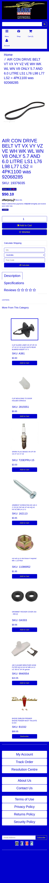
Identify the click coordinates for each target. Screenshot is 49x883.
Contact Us (24, 788)
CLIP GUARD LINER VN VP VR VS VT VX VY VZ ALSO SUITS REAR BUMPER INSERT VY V (24, 347)
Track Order (24, 762)
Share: (9, 189)
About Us (24, 780)
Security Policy (24, 822)
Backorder (24, 736)
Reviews (20, 290)
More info (12, 200)
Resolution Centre (24, 769)
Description (12, 276)
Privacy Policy (24, 807)
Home (8, 55)
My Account (24, 754)
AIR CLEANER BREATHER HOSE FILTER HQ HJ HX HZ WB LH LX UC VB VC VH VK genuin (24, 667)
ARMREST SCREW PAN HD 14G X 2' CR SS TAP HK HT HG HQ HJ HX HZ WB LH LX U (24, 507)
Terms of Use (24, 799)
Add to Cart (24, 225)
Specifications (14, 283)
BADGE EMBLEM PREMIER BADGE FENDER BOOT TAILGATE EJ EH (24, 721)
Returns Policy (24, 814)
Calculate (24, 265)
